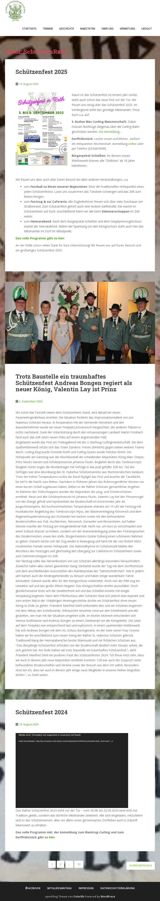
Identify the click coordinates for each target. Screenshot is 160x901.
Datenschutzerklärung (117, 888)
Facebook (33, 888)
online (132, 144)
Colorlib (79, 896)
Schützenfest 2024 (42, 712)
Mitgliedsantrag (59, 888)
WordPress (108, 896)
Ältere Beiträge (140, 865)
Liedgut (146, 28)
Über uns (107, 28)
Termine (48, 28)
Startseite (29, 28)
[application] (72, 770)
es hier (49, 837)
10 (78, 864)
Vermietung (127, 28)
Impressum (86, 888)
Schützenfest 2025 (41, 72)
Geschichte (66, 28)
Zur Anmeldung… (110, 132)
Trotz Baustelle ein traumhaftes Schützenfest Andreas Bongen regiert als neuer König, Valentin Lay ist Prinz (74, 383)
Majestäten (87, 28)
